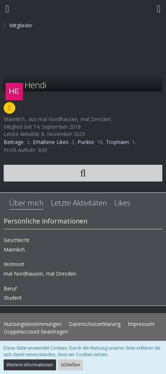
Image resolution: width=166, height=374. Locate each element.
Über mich (26, 203)
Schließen (70, 365)
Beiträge (14, 142)
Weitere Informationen (30, 365)
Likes (122, 203)
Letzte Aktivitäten (79, 203)
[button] (7, 9)
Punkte (86, 142)
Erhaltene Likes (50, 142)
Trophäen (117, 142)
